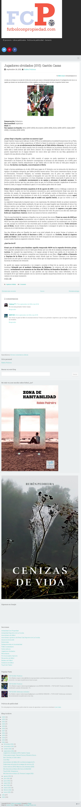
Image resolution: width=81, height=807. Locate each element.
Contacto (48, 40)
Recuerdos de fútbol (7, 658)
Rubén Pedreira (30, 69)
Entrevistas (5, 642)
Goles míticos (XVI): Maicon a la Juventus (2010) (18, 767)
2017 (3, 731)
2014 (3, 738)
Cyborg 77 (12, 304)
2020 (3, 724)
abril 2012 (7, 785)
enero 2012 (7, 792)
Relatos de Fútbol (7, 660)
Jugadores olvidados (11, 284)
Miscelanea (5, 653)
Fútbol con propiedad (16, 803)
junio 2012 (7, 781)
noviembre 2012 (9, 746)
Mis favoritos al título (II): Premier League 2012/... (18, 773)
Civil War (6, 760)
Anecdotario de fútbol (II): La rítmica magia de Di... (19, 762)
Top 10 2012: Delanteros (10, 771)
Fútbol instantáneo (7, 647)
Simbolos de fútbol (7, 663)
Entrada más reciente (9, 291)
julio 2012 (7, 778)
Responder (12, 309)
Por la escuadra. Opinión (9, 656)
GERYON (12, 315)
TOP (78, 804)
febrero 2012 (7, 790)
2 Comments (23, 284)
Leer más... (58, 707)
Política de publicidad (35, 40)
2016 (3, 733)
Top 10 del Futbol (6, 665)
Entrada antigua (74, 291)
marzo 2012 (7, 788)
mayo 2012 (7, 783)
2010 (3, 797)
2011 (3, 795)
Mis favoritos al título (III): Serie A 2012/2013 (17, 769)
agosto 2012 (7, 776)
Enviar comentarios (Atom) (19, 355)
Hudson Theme (10, 805)
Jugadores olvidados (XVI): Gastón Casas (32, 65)
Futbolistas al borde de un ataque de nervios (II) (18, 764)
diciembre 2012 (8, 744)
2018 (3, 728)
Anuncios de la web (7, 640)
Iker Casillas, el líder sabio (12, 757)
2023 (3, 717)
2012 (3, 742)
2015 (3, 735)
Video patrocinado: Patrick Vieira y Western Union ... (20, 755)
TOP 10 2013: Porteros (15, 684)
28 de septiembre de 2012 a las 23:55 (26, 315)
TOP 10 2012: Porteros (15, 676)
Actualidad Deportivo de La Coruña (12, 633)
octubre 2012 (7, 749)
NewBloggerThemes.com (30, 805)
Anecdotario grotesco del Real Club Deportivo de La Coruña (20, 637)
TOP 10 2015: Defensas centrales (19, 692)
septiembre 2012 (9, 751)
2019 (3, 726)
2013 (3, 740)
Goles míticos (6, 649)
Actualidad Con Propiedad (10, 631)
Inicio (42, 291)
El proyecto (7, 40)
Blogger (29, 803)
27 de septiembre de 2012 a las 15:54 (27, 304)
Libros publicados (19, 40)
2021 (3, 722)
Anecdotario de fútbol (8, 635)
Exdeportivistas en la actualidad (11, 644)
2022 (3, 719)
